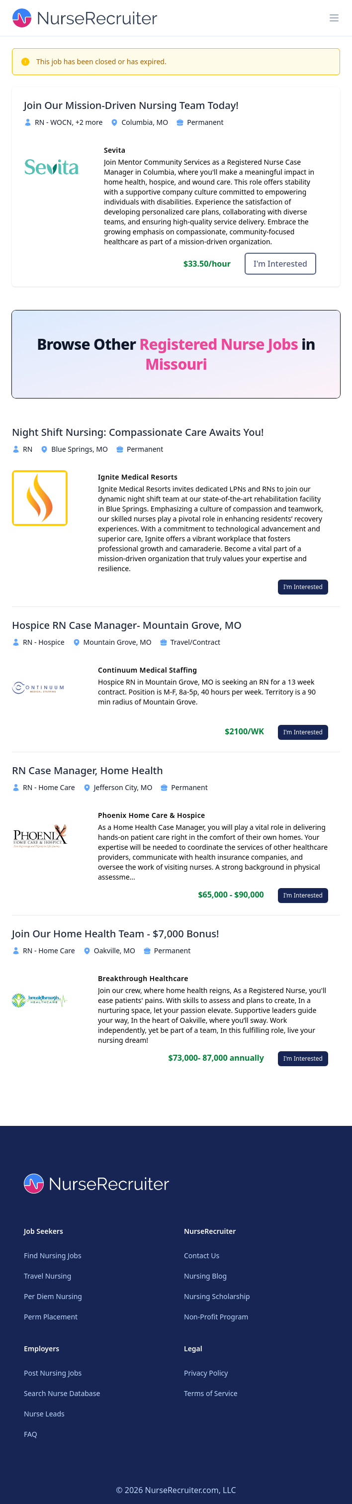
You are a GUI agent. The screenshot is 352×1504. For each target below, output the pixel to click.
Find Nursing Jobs (53, 1255)
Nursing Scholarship (217, 1296)
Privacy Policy (206, 1373)
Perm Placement (51, 1316)
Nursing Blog (205, 1276)
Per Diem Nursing (53, 1296)
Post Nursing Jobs (53, 1373)
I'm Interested (280, 263)
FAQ (30, 1434)
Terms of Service (211, 1393)
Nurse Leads (44, 1413)
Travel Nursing (47, 1276)
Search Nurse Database (62, 1393)
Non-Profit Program (216, 1316)
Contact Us (201, 1255)
